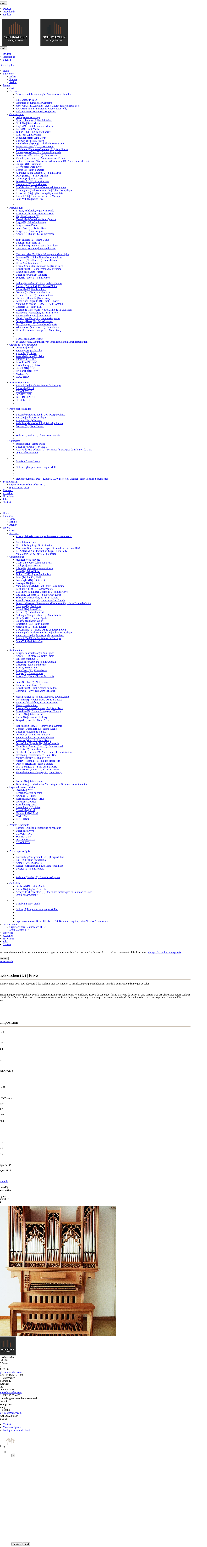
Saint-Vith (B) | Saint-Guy (29, 199)
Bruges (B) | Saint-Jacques (29, 231)
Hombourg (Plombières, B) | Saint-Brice (37, 312)
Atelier (12, 82)
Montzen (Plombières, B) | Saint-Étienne (37, 260)
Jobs (5, 499)
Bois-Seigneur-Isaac (26, 99)
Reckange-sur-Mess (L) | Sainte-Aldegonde (38, 152)
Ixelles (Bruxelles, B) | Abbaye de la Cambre (39, 283)
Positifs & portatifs (19, 382)
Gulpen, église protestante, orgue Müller (37, 467)
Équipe (13, 79)
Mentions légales (12, 1427)
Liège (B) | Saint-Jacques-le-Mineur (34, 126)
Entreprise (8, 73)
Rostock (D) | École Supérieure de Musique (38, 196)
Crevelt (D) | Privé (25, 368)
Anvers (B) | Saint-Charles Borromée (35, 234)
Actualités (8, 493)
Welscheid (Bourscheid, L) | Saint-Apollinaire (39, 423)
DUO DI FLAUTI (25, 397)
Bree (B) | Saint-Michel (28, 129)
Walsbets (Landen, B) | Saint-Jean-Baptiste (38, 435)
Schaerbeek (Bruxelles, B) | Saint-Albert (37, 155)
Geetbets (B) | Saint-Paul (29, 306)
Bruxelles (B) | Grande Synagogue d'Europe (38, 268)
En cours (13, 91)
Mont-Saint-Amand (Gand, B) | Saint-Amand (39, 303)
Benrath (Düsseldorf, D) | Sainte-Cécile (36, 286)
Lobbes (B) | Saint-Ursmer (29, 338)
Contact (7, 502)
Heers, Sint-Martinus (27, 263)
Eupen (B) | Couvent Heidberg (31, 274)
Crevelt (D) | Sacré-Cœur (29, 166)
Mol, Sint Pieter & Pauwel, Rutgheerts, (36, 111)
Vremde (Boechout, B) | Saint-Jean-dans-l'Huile (40, 158)
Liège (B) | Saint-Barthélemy (31, 222)
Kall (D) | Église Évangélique (31, 417)
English (7, 14)
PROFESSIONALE (26, 359)
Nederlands (9, 11)
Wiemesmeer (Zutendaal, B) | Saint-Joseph (38, 327)
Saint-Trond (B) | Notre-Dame (31, 228)
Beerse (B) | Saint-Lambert (30, 169)
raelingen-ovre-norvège (28, 117)
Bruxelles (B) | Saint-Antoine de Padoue (37, 245)
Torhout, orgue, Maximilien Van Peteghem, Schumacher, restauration (51, 341)
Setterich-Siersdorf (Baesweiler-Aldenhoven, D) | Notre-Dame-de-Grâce (53, 161)
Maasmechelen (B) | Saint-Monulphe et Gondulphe (42, 254)
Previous (17, 1544)
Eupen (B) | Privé (25, 388)
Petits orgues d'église (20, 408)
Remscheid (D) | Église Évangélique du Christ (40, 193)
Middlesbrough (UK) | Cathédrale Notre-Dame (40, 143)
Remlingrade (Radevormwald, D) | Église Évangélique (44, 190)
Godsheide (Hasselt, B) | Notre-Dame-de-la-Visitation (44, 309)
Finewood (8, 490)
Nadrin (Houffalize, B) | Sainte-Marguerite (38, 318)
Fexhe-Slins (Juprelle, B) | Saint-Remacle (37, 301)
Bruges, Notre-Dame (26, 225)
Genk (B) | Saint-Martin (28, 123)
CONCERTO (23, 400)
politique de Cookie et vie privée (164, 952)
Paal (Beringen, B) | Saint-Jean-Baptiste (36, 324)
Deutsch (7, 8)
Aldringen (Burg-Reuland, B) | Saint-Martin (38, 172)
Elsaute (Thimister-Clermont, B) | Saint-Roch (39, 266)
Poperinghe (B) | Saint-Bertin (31, 137)
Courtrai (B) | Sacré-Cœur (29, 178)
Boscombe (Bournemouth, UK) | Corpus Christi (40, 414)
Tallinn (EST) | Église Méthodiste (33, 132)
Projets (6, 85)
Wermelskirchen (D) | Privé (30, 356)
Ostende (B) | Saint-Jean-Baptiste (33, 292)
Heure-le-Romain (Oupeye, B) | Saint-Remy (39, 330)
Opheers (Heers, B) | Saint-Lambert (34, 321)
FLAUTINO (22, 376)
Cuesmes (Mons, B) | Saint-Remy (33, 298)
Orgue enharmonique (27, 452)
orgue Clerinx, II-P (19, 487)
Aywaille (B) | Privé (26, 353)
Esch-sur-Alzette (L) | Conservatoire (35, 146)
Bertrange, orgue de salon (29, 350)
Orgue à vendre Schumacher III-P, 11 (28, 484)
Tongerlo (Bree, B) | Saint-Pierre (33, 277)
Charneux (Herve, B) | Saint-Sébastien (35, 248)
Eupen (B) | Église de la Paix (31, 289)
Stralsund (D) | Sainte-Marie (30, 443)
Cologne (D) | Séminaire (28, 164)
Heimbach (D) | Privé (27, 371)
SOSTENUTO (23, 394)
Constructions (16, 114)
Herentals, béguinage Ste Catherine (34, 102)
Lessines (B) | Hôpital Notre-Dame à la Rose (39, 257)
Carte (12, 88)
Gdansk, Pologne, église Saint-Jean (34, 120)
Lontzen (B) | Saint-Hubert (30, 426)
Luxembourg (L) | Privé (28, 365)
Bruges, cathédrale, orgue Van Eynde (35, 210)
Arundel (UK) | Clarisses (29, 420)
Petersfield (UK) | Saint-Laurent (32, 181)
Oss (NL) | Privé (24, 347)
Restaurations (16, 207)
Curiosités (14, 440)
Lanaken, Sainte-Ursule (28, 461)
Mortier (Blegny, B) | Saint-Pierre (33, 315)
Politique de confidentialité (17, 1430)
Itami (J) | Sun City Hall (28, 134)
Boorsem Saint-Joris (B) (28, 242)
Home (6, 70)
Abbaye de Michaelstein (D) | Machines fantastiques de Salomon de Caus (54, 449)
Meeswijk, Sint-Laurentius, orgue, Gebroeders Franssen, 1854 (48, 105)
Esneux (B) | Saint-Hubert (29, 271)
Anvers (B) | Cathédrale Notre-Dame (35, 213)
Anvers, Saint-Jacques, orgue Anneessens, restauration (44, 94)
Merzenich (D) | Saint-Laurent (31, 184)
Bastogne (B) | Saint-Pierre (30, 140)
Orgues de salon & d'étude (23, 344)
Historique (8, 496)
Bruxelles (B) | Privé (26, 362)
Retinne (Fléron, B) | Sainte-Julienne (35, 295)
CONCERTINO (24, 391)
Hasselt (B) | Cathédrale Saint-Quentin (36, 219)
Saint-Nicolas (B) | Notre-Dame (32, 239)
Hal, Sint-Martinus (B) (27, 216)
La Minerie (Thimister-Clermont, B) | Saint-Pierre (42, 149)
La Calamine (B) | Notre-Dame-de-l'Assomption (41, 187)
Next (26, 1544)
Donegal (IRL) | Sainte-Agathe (32, 175)
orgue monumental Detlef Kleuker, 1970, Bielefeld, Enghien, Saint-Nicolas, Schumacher (62, 478)
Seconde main (10, 481)
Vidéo (12, 76)
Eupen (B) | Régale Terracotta (31, 446)
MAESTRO (22, 373)
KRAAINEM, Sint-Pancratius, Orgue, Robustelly (41, 108)
